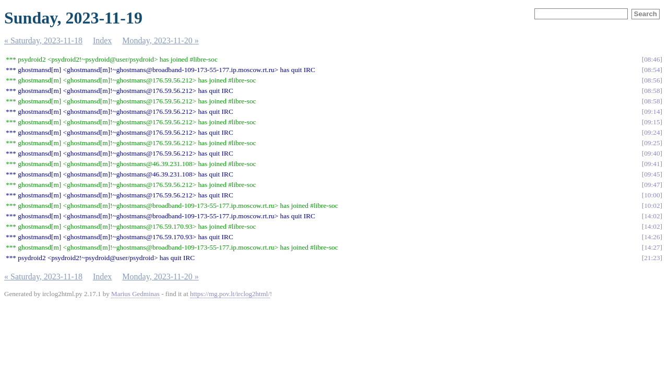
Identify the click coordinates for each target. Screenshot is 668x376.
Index (102, 40)
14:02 (652, 216)
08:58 (652, 91)
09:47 (652, 185)
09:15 (652, 122)
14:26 (652, 237)
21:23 (652, 258)
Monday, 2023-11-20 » (160, 40)
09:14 (652, 111)
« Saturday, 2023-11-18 (43, 40)
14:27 (652, 247)
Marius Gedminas (135, 294)
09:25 (652, 143)
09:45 (652, 174)
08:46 (652, 59)
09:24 (652, 132)
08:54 (652, 70)
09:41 (652, 164)
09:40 (652, 153)
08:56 (652, 80)
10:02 (652, 205)
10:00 (652, 195)
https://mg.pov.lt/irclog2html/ (230, 294)
